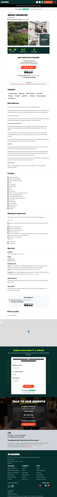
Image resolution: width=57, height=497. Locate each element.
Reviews (24, 477)
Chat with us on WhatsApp (28, 77)
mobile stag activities (22, 84)
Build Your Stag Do (28, 424)
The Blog (10, 479)
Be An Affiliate (39, 474)
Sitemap (38, 468)
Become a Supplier (40, 477)
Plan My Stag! (48, 2)
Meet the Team (25, 474)
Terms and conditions (12, 494)
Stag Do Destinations (12, 468)
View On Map (25, 19)
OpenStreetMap (39, 345)
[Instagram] (40, 485)
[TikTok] (43, 485)
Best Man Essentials (12, 477)
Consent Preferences (41, 479)
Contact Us (10, 463)
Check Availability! (28, 67)
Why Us (24, 470)
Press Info (38, 472)
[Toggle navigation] (55, 2)
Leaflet (31, 345)
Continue (28, 386)
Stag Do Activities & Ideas (13, 470)
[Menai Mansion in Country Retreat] (18, 33)
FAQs (33, 417)
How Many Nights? (18, 371)
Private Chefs (44, 147)
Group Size (16, 378)
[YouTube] (48, 485)
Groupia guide (29, 446)
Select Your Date (18, 365)
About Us (24, 468)
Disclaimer (10, 492)
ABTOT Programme (40, 470)
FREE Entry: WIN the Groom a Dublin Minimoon (28, 5)
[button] (40, 2)
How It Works (25, 472)
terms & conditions (35, 274)
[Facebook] (46, 485)
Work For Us (25, 479)
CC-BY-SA (48, 345)
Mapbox (55, 345)
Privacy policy (11, 490)
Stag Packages (11, 474)
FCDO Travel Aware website (36, 444)
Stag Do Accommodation (13, 472)
